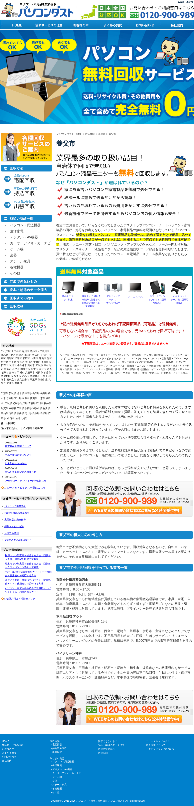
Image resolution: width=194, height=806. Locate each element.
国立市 (42, 369)
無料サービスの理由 (13, 745)
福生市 (17, 376)
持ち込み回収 (59, 748)
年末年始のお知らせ (16, 463)
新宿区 (26, 358)
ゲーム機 (17, 249)
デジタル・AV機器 (24, 237)
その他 (15, 273)
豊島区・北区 (8, 355)
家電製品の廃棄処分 (15, 519)
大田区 (34, 358)
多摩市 (47, 372)
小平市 (16, 369)
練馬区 (42, 358)
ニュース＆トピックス (158, 741)
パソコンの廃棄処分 (15, 506)
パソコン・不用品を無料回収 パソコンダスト (100, 800)
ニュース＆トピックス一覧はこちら (25, 487)
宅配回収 (57, 744)
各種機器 (17, 267)
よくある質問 (9, 753)
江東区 (18, 358)
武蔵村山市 (7, 376)
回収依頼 (103, 753)
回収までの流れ (106, 749)
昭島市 (25, 376)
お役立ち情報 (11, 533)
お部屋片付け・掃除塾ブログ (19, 598)
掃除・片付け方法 (14, 526)
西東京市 (11, 379)
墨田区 (28, 355)
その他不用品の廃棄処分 (17, 539)
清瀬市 (7, 369)
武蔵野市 (35, 376)
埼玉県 (33, 379)
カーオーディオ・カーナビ (30, 243)
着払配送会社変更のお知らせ (20, 472)
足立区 (44, 355)
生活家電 (17, 231)
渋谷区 (36, 355)
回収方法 (55, 741)
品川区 (25, 351)
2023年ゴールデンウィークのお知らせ (25, 480)
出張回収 (57, 752)
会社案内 (7, 760)
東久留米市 (23, 379)
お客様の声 (8, 749)
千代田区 (6, 351)
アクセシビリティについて (160, 749)
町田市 (39, 372)
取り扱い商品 (57, 758)
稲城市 (39, 365)
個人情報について (155, 745)
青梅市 (12, 372)
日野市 (4, 365)
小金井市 (22, 365)
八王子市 (30, 372)
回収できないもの (107, 741)
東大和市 (46, 362)
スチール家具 (20, 261)
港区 (49, 358)
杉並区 (4, 362)
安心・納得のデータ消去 (111, 745)
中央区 (12, 362)
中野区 (37, 362)
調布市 (31, 365)
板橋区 (19, 355)
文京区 (20, 362)
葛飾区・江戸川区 (39, 351)
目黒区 (10, 358)
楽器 (13, 255)
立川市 (12, 365)
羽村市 (20, 372)
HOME (5, 741)
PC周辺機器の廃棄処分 (16, 513)
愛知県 (10, 383)
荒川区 (28, 362)
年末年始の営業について (18, 446)
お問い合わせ (9, 756)
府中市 (34, 369)
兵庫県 (18, 383)
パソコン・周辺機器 (25, 225)
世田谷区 (16, 351)
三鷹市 (44, 376)
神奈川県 (43, 379)
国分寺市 (25, 369)
